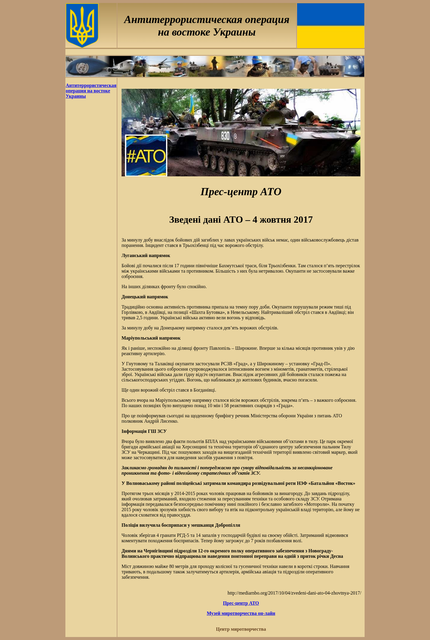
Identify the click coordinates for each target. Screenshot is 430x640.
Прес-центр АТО (241, 603)
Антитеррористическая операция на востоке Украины (91, 91)
